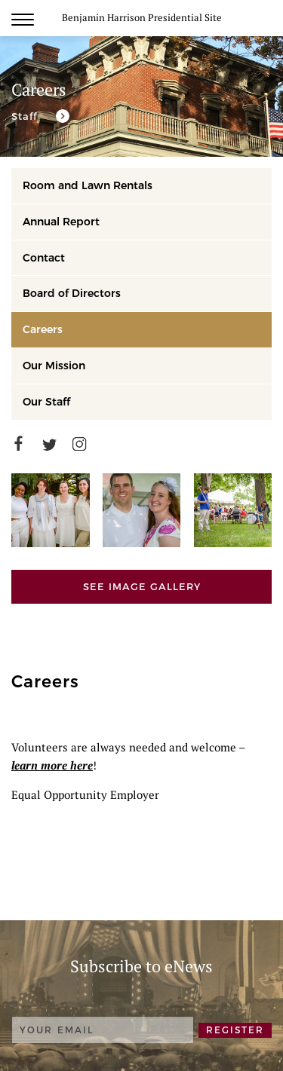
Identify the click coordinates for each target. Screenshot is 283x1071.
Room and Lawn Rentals (87, 185)
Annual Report (61, 221)
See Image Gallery (142, 586)
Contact (44, 258)
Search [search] (264, 18)
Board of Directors (72, 293)
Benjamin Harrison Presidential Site (142, 17)
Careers (43, 329)
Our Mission (54, 365)
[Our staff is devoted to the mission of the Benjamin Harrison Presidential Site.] (40, 116)
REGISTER (235, 1030)
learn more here (52, 765)
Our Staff (46, 402)
